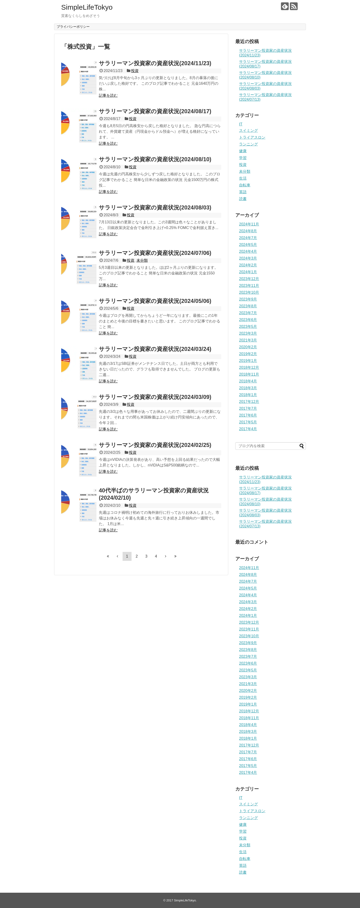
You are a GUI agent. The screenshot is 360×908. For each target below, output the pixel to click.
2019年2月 (248, 354)
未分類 (142, 260)
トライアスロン (252, 137)
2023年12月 (249, 279)
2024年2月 (248, 265)
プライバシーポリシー (73, 26)
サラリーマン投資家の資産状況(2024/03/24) (155, 349)
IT (240, 124)
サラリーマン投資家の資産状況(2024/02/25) (155, 445)
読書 (243, 199)
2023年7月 (248, 313)
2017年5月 (248, 422)
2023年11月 (249, 286)
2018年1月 (248, 395)
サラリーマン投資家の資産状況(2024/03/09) (155, 397)
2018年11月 (249, 374)
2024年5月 (248, 245)
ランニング (248, 144)
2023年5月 (248, 327)
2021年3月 (248, 340)
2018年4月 (248, 381)
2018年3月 (248, 388)
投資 (135, 71)
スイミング (248, 131)
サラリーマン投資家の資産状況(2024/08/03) (155, 207)
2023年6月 (248, 320)
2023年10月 (249, 292)
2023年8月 (248, 306)
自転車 (244, 185)
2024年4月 (248, 251)
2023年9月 (248, 299)
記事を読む (108, 95)
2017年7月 (248, 408)
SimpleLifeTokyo (86, 7)
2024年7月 (248, 238)
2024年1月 (248, 272)
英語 (243, 192)
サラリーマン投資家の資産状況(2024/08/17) (155, 111)
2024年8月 (248, 231)
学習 (243, 158)
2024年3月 (248, 258)
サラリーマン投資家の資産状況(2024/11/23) (155, 63)
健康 (243, 151)
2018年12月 (249, 368)
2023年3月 (248, 333)
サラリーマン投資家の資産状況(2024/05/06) (155, 301)
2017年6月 (248, 415)
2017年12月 (249, 402)
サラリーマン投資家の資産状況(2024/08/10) (155, 159)
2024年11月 (249, 224)
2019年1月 (248, 361)
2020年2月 (248, 347)
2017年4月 (248, 429)
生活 (243, 178)
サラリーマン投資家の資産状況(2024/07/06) (155, 253)
